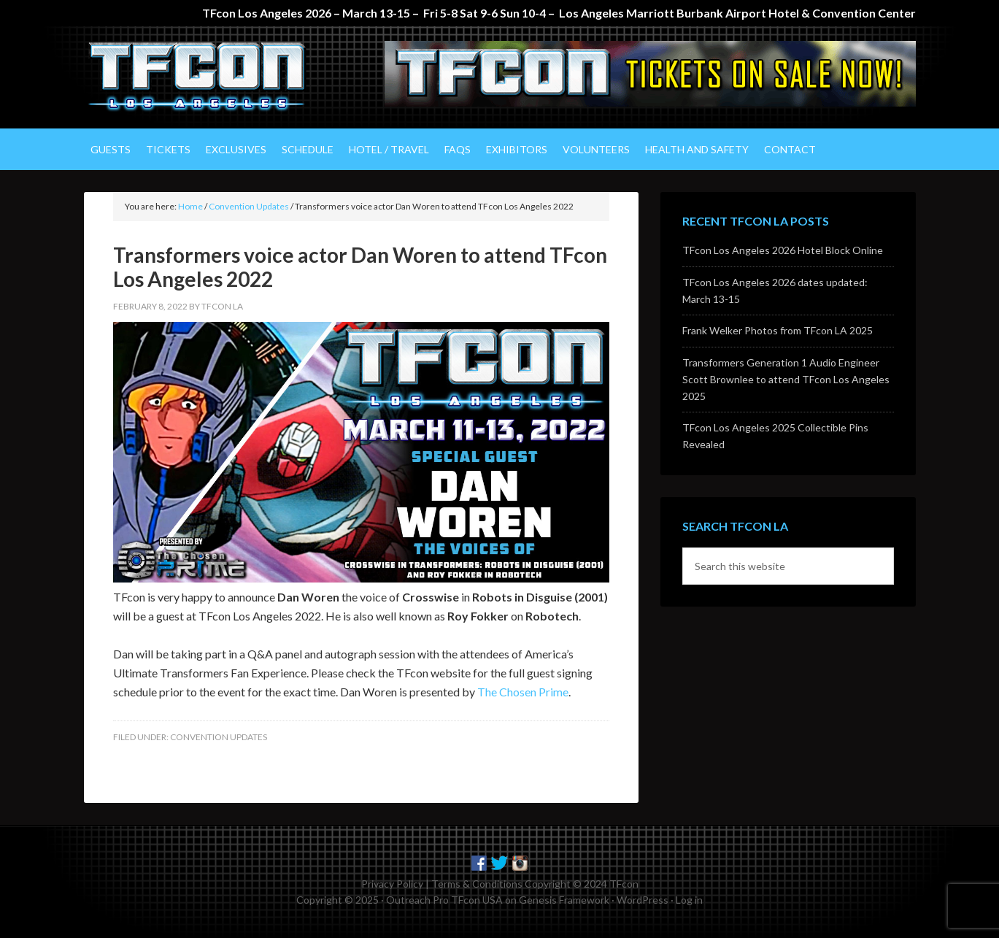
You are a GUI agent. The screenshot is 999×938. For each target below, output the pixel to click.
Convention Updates (218, 736)
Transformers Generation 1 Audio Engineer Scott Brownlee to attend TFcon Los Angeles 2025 (786, 379)
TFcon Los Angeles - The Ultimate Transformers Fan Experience (208, 77)
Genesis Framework (564, 899)
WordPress (642, 899)
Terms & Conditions (476, 883)
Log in (689, 899)
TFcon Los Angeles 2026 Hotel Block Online (782, 250)
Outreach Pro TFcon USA (444, 899)
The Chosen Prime (522, 692)
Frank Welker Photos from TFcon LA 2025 (777, 330)
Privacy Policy (392, 883)
